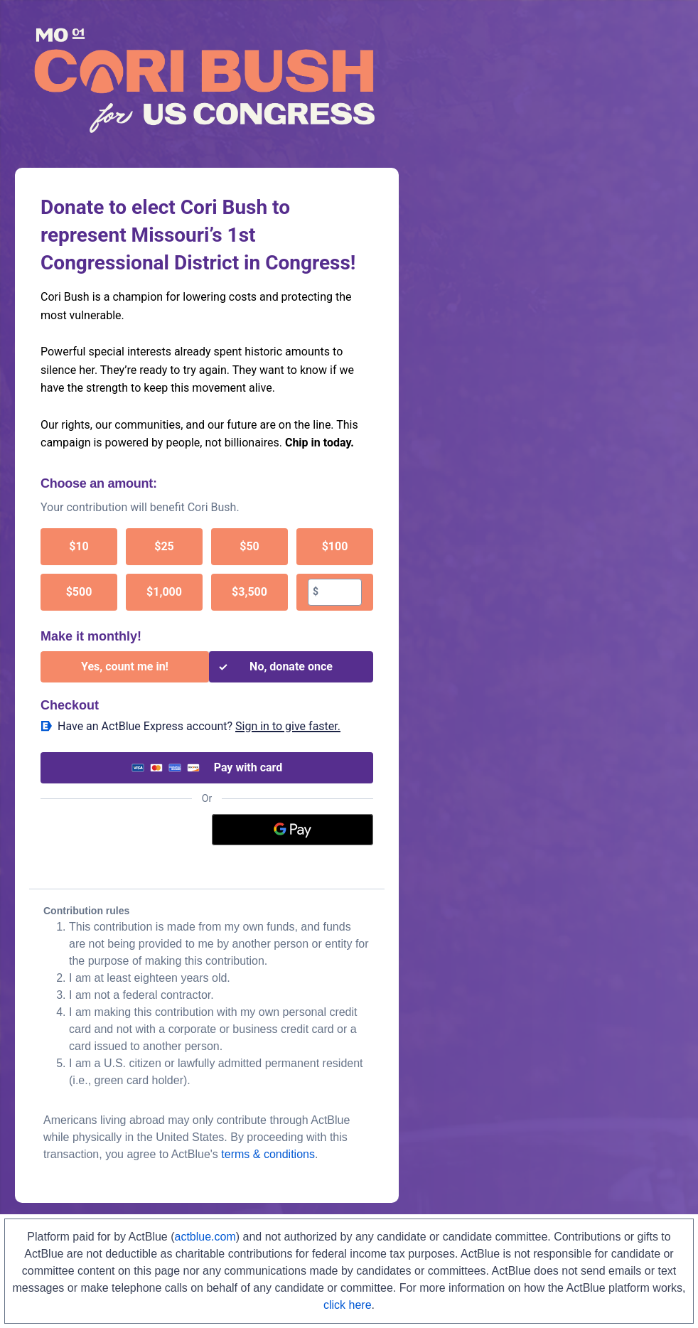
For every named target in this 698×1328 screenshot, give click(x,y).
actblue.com (205, 1237)
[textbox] (339, 592)
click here (347, 1305)
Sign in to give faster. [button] (287, 726)
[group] (207, 569)
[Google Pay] (293, 829)
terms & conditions (268, 1154)
